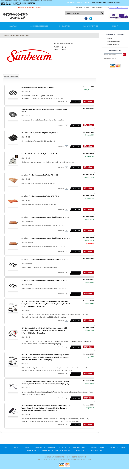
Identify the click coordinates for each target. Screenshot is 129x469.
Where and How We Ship (62, 450)
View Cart (80, 2)
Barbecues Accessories (39, 26)
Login (87, 2)
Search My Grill (52, 447)
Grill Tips (112, 447)
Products (15, 447)
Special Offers (64, 26)
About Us (26, 447)
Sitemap (123, 447)
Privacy (64, 447)
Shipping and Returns (79, 447)
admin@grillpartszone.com (118, 8)
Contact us (38, 447)
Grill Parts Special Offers (113, 41)
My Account (71, 2)
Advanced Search (110, 58)
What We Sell (46, 450)
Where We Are (31, 450)
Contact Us (116, 26)
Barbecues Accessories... (113, 44)
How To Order (80, 450)
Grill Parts (13, 26)
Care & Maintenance (90, 26)
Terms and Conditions (97, 447)
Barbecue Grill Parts (96, 450)
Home (5, 447)
